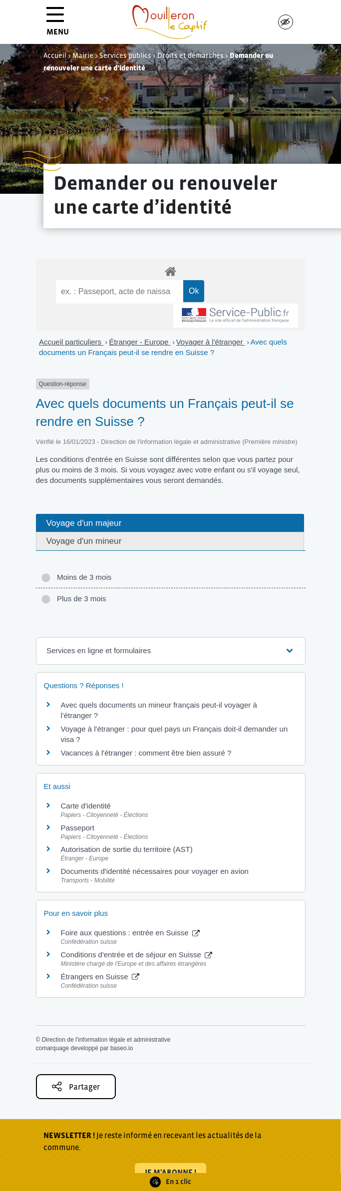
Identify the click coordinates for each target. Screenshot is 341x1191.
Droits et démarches (190, 55)
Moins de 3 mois (76, 577)
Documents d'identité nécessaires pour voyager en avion (155, 871)
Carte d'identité (86, 805)
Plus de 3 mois (73, 598)
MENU (57, 24)
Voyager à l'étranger (210, 342)
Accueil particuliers (71, 342)
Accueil (54, 55)
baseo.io (121, 1048)
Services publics (125, 55)
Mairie (82, 55)
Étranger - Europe (139, 342)
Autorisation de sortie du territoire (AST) (127, 849)
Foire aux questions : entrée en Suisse (130, 932)
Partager (76, 1086)
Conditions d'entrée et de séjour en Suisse (137, 954)
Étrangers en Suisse (100, 976)
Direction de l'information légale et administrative (106, 1039)
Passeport (78, 827)
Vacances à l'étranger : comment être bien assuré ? (146, 753)
